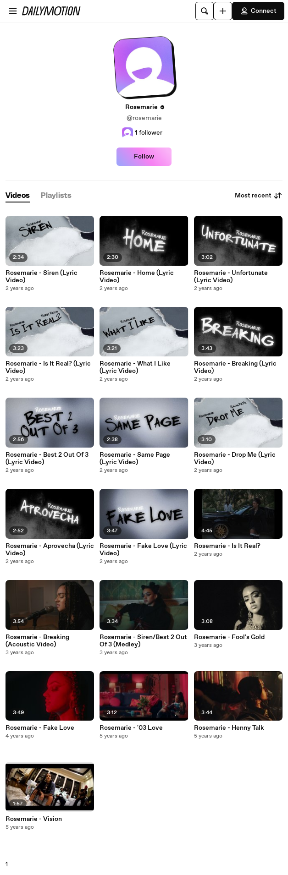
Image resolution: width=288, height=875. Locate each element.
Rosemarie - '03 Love (131, 728)
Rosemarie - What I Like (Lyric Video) (135, 367)
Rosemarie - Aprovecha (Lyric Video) (50, 549)
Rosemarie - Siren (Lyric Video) (42, 276)
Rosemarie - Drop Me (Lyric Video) (235, 458)
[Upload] (223, 11)
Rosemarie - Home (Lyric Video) (137, 276)
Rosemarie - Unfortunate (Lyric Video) (231, 276)
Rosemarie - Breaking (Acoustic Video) (37, 641)
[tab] (18, 196)
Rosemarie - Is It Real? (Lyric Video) (48, 367)
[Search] (204, 11)
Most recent (258, 195)
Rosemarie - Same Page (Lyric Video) (135, 458)
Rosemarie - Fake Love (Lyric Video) (143, 549)
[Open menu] (13, 11)
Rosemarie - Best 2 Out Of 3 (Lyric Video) (47, 458)
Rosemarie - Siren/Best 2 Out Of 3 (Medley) (143, 641)
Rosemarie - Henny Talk (229, 728)
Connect (258, 11)
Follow (144, 157)
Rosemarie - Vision (34, 819)
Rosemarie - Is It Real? (227, 546)
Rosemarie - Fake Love (40, 728)
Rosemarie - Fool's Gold (229, 637)
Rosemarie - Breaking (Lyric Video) (235, 367)
